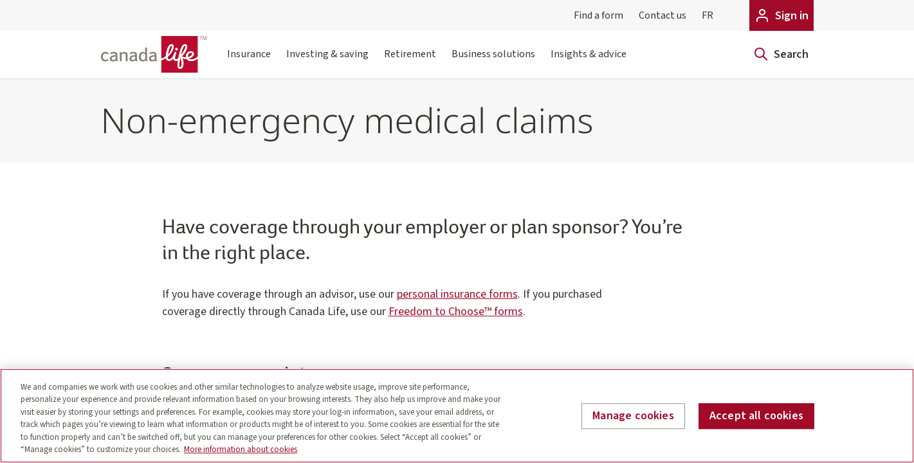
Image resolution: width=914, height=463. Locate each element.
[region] (457, 415)
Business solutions (493, 61)
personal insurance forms (457, 294)
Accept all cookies (756, 416)
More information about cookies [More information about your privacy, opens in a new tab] (240, 449)
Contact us (662, 15)
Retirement (410, 61)
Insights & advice (588, 61)
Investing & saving (327, 61)
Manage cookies (633, 416)
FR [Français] (707, 15)
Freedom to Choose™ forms (455, 312)
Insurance (249, 61)
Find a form (598, 15)
